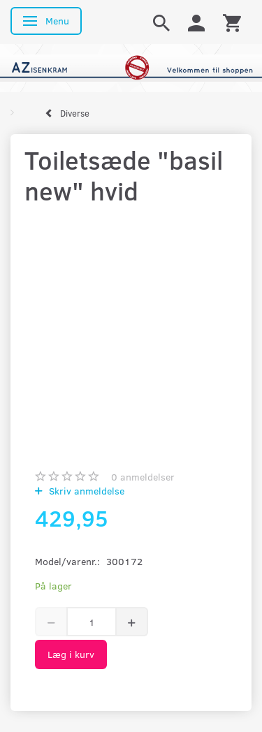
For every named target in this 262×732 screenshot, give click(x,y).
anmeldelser (143, 476)
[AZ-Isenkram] (131, 67)
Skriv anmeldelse (85, 490)
